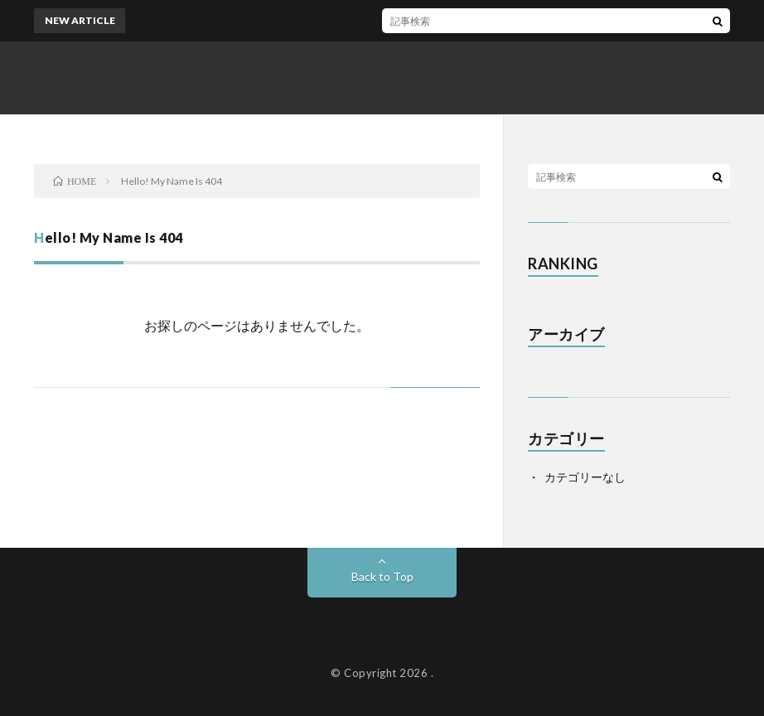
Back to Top (382, 576)
